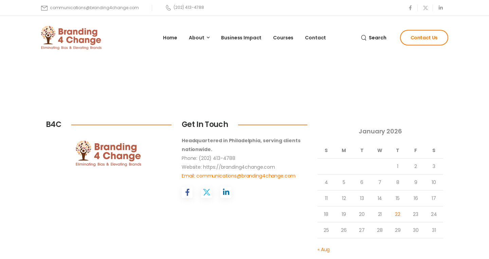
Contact (315, 37)
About (196, 37)
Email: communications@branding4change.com (238, 175)
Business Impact (241, 37)
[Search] (373, 37)
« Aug (324, 249)
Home (170, 37)
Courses (283, 37)
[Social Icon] (410, 7)
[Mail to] (90, 8)
